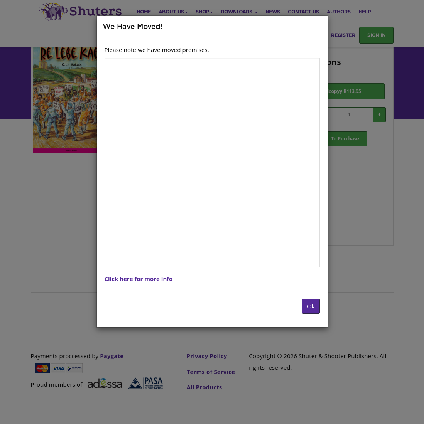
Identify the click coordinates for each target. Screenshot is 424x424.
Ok (311, 306)
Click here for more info (139, 279)
